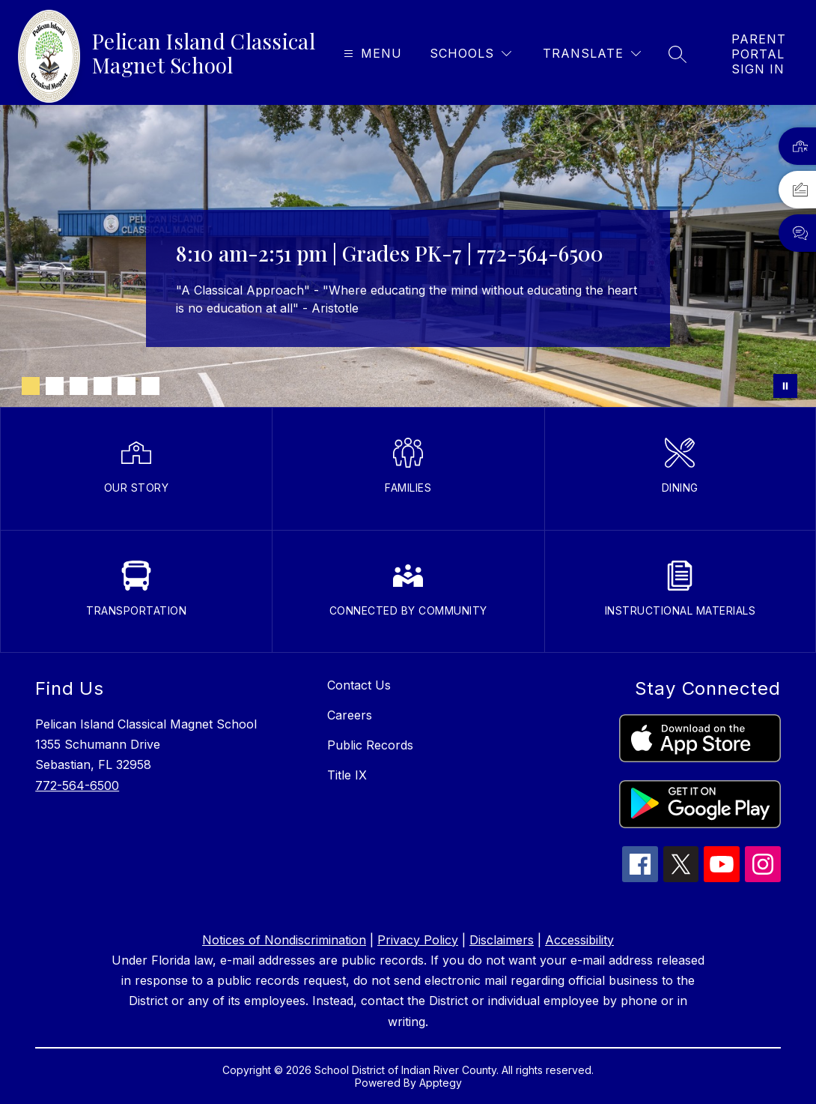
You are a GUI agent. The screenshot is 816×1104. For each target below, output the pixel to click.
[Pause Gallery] (785, 386)
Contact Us (359, 685)
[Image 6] (150, 386)
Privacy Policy (417, 939)
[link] (758, 54)
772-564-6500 (77, 785)
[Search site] (677, 54)
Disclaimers (501, 939)
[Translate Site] (592, 53)
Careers (349, 715)
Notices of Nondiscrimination (284, 939)
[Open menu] (371, 53)
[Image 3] (79, 386)
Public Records (370, 744)
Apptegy (440, 1082)
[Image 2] (55, 386)
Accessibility (579, 939)
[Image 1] (31, 386)
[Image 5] (127, 386)
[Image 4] (103, 386)
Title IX (347, 774)
